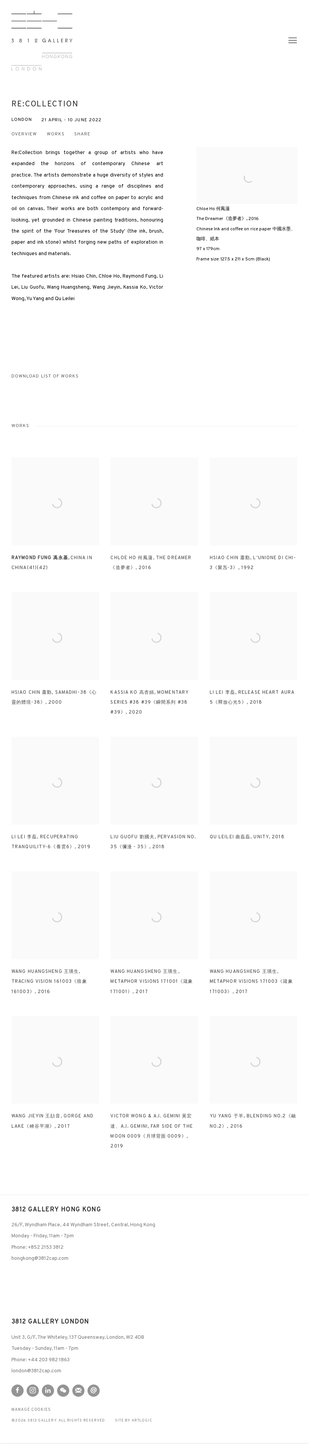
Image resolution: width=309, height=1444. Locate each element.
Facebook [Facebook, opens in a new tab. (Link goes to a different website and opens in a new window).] (17, 1391)
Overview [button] (24, 134)
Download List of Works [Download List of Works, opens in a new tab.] (45, 376)
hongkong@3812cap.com (39, 1258)
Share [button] (82, 134)
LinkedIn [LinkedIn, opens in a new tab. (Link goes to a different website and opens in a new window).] (48, 1391)
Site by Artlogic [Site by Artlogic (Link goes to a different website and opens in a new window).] (134, 1420)
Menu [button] (292, 41)
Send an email (94, 1391)
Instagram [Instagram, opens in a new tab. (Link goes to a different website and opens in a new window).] (33, 1391)
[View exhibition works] (247, 169)
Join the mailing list (78, 1391)
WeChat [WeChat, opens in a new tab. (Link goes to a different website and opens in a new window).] (63, 1391)
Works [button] (56, 134)
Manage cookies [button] (31, 1409)
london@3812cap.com (36, 1371)
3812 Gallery (41, 41)
